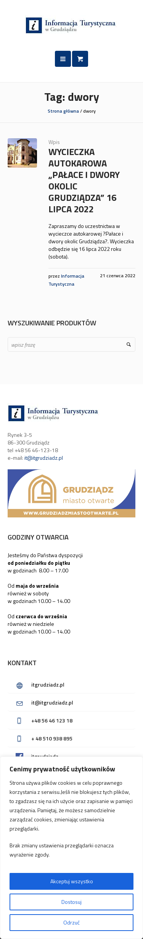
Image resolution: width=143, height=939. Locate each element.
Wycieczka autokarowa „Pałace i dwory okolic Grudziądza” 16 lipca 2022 (84, 180)
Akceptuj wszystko (71, 881)
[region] (71, 847)
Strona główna (63, 111)
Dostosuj (71, 902)
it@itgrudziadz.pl (43, 458)
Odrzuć (71, 922)
